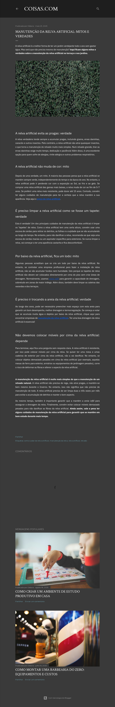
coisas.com (41, 8)
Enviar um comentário (34, 601)
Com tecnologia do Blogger (57, 698)
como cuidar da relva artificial (36, 441)
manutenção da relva (59, 441)
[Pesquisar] (98, 8)
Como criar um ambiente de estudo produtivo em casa (47, 593)
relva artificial (74, 441)
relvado (84, 441)
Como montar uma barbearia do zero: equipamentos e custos (49, 671)
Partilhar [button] (19, 437)
